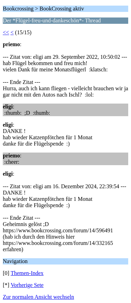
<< (6, 32)
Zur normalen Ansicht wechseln (38, 297)
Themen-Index (26, 273)
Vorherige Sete (26, 285)
